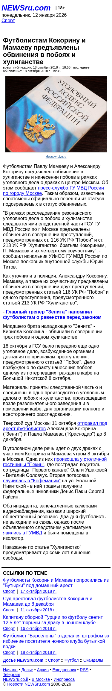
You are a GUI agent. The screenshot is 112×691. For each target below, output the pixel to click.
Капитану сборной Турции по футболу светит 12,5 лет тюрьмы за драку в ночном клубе (53, 620)
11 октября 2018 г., (39, 609)
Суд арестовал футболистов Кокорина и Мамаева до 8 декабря (47, 601)
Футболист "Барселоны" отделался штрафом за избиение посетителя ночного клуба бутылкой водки (56, 641)
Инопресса (64, 679)
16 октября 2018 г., (39, 628)
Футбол (72, 660)
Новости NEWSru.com (28, 684)
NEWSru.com (26, 7)
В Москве (41, 679)
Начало (10, 669)
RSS (84, 669)
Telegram (11, 674)
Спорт (8, 20)
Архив (43, 669)
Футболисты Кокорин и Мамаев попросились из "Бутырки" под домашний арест (56, 583)
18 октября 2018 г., (39, 652)
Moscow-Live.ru (55, 156)
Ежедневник (64, 669)
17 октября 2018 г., (39, 591)
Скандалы (93, 660)
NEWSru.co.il (15, 679)
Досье (27, 669)
